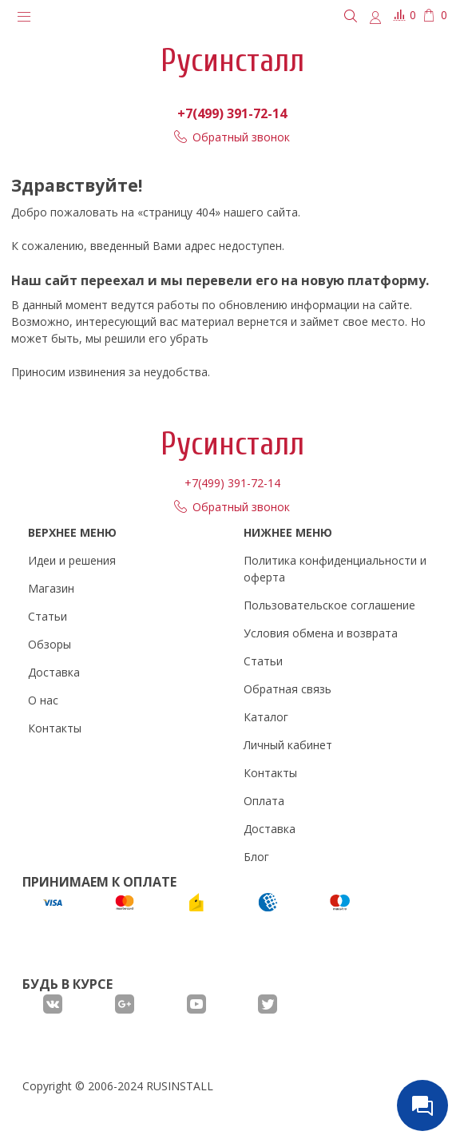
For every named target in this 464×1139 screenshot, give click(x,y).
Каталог (266, 716)
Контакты (54, 728)
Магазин (51, 588)
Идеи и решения (72, 560)
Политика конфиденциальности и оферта (335, 569)
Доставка (54, 672)
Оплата (264, 800)
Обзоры (49, 644)
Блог (256, 856)
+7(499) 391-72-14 (232, 113)
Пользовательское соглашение (329, 605)
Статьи (47, 616)
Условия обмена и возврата (321, 633)
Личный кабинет (288, 744)
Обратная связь (287, 688)
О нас (43, 700)
